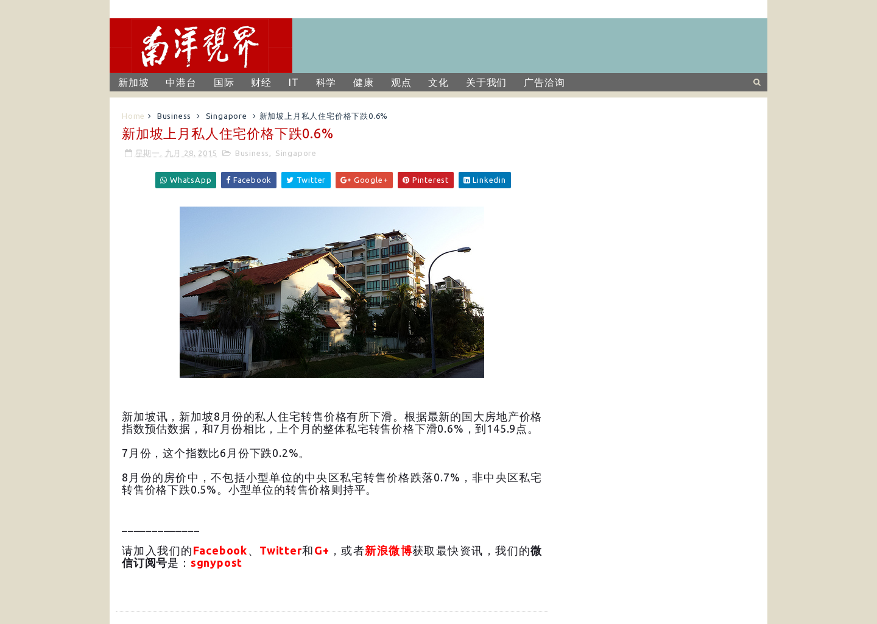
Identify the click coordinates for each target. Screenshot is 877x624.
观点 (401, 82)
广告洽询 (544, 82)
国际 (224, 82)
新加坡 (133, 82)
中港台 (181, 82)
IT (294, 82)
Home (133, 116)
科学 (326, 82)
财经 (261, 82)
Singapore (226, 116)
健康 (363, 82)
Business (174, 116)
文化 (438, 82)
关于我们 (486, 82)
